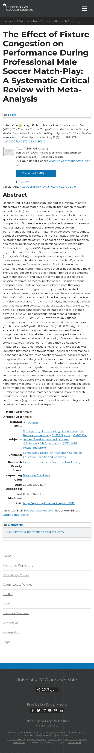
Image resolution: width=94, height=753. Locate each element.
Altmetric (13, 525)
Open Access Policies (17, 584)
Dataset (32, 422)
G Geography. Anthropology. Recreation (50, 431)
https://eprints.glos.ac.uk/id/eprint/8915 (49, 503)
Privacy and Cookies (75, 739)
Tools (10, 115)
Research (46, 21)
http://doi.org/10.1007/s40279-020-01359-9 (48, 186)
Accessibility (11, 632)
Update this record (16, 514)
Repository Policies (16, 575)
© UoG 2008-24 (16, 739)
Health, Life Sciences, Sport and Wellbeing (51, 462)
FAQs (6, 603)
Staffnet (40, 725)
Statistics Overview (16, 613)
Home (7, 556)
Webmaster (74, 742)
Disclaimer (19, 742)
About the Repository (18, 565)
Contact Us (10, 623)
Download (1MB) (33, 173)
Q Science (30, 443)
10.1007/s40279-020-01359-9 (26, 141)
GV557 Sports (61, 435)
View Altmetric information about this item (34, 531)
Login (7, 642)
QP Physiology (49, 443)
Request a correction (38, 510)
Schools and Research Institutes (44, 452)
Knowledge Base (36, 739)
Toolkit (8, 594)
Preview (23, 181)
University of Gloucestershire (21, 21)
